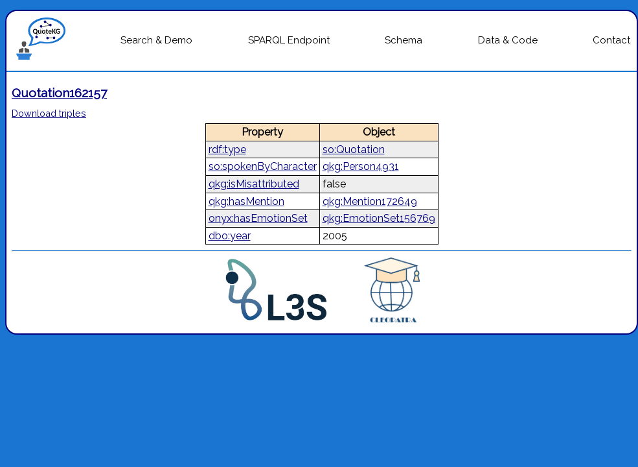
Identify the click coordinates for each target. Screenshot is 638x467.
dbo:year (230, 236)
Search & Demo (156, 40)
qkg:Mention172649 (370, 201)
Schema (403, 40)
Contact (611, 40)
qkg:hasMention (246, 201)
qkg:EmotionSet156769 (379, 218)
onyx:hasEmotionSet (258, 218)
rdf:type (227, 149)
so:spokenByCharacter (263, 166)
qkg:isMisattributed (254, 184)
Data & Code (508, 40)
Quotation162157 (59, 93)
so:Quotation (354, 149)
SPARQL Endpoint (289, 40)
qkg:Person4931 (361, 166)
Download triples (49, 113)
